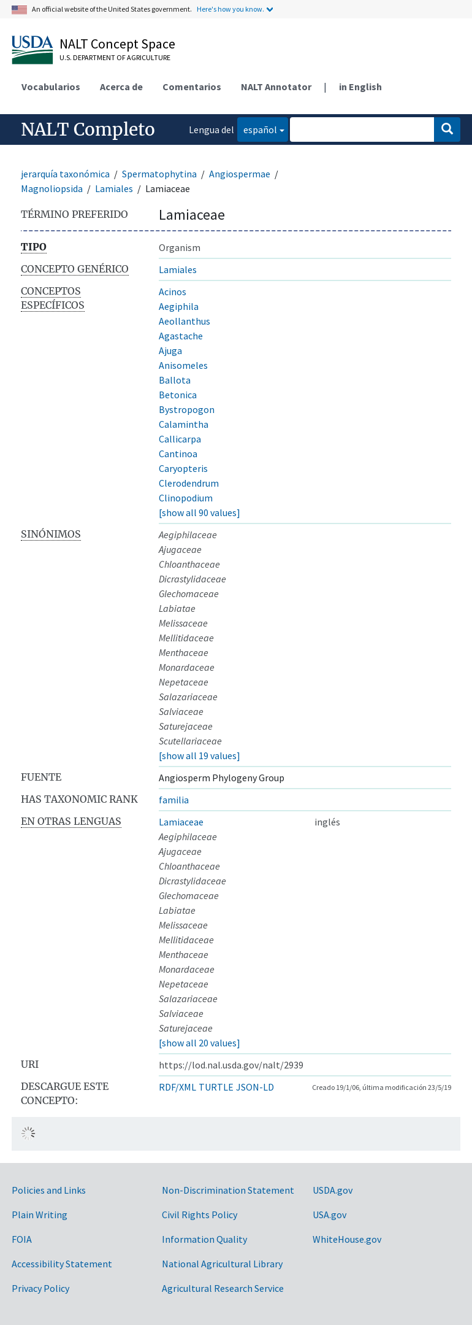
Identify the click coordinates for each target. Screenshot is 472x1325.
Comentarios (191, 86)
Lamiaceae (181, 822)
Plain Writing (39, 1214)
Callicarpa (180, 439)
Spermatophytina (159, 174)
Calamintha (183, 424)
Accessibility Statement (62, 1263)
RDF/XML (177, 1087)
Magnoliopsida (52, 188)
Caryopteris (183, 468)
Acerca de (121, 86)
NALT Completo (88, 129)
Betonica (178, 394)
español (257, 129)
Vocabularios (50, 86)
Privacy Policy (40, 1288)
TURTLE (216, 1087)
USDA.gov (332, 1190)
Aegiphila (179, 306)
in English (360, 86)
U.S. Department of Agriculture (114, 57)
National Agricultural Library (222, 1263)
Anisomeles (183, 365)
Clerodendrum (189, 483)
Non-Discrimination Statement (228, 1190)
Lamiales (114, 188)
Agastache (181, 336)
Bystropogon (187, 409)
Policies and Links (49, 1190)
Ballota (175, 380)
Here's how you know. (230, 9)
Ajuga (170, 350)
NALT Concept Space (117, 43)
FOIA (22, 1239)
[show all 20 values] (199, 1043)
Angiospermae (239, 174)
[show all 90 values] (199, 512)
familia (174, 800)
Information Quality (204, 1239)
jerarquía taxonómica (65, 174)
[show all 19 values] (199, 755)
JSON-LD (255, 1087)
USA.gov (329, 1214)
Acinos (172, 291)
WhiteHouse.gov (347, 1239)
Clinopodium (186, 498)
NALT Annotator (276, 86)
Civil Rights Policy (199, 1214)
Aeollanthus (184, 321)
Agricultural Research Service (223, 1288)
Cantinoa (178, 453)
